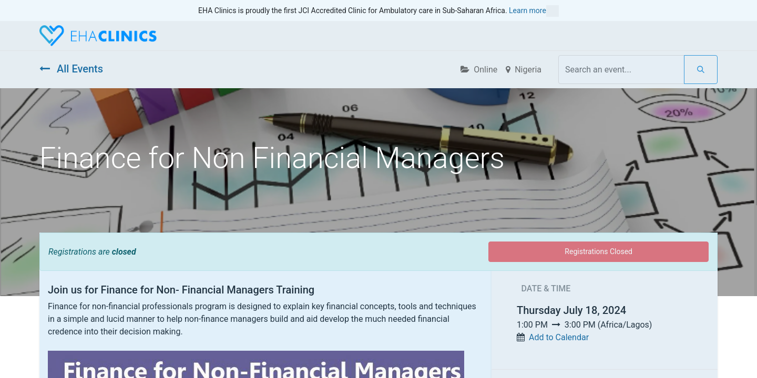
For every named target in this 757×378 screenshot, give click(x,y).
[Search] (701, 69)
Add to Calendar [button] (559, 337)
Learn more (534, 11)
